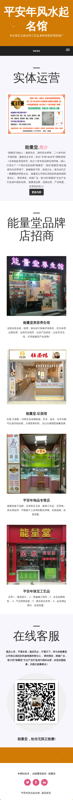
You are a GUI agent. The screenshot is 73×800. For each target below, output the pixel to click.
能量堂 (51, 773)
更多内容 (36, 192)
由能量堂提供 (39, 773)
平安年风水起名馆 (36, 19)
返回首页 (46, 792)
